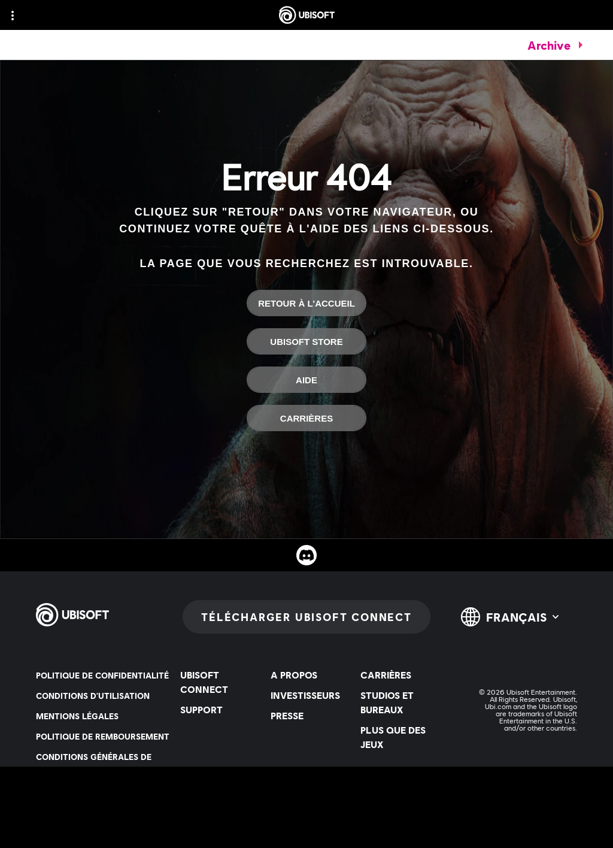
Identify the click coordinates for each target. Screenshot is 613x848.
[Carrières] (306, 418)
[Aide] (306, 380)
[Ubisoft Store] (306, 341)
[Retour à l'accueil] (306, 303)
